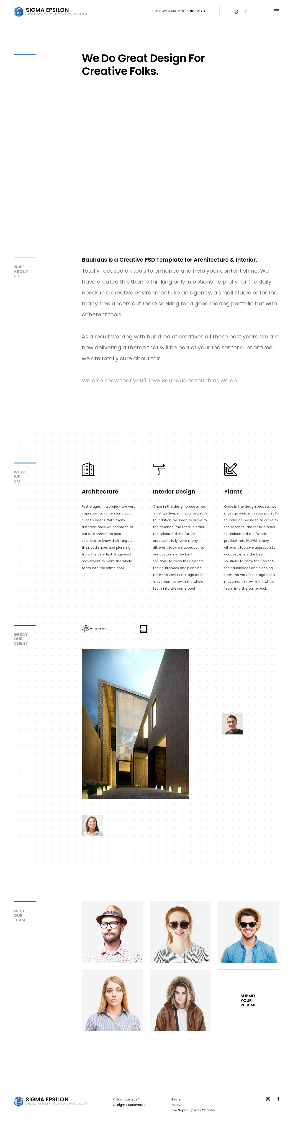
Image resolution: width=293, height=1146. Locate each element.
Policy (175, 1105)
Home (176, 1099)
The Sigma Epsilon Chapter (193, 1110)
